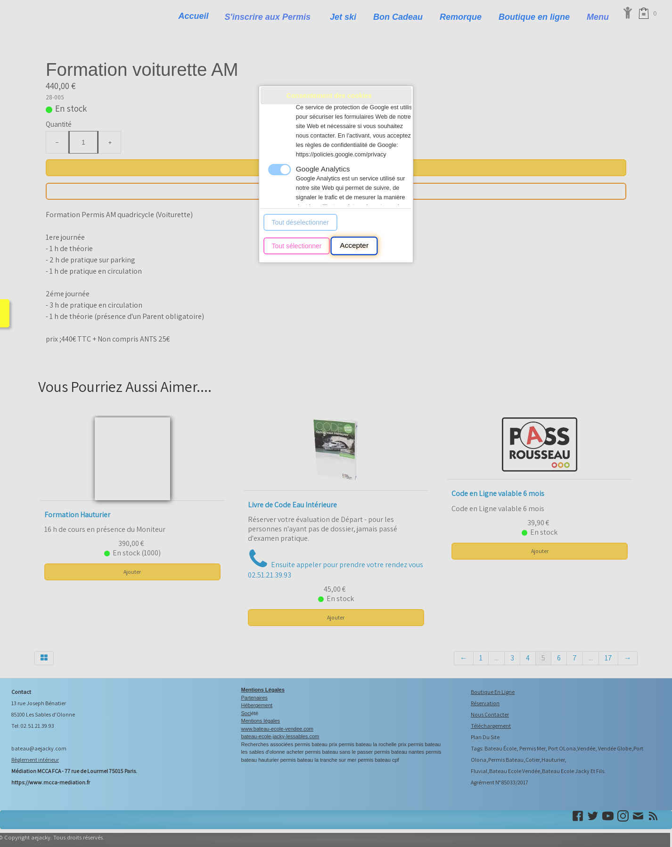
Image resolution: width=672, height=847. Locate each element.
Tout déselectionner (300, 222)
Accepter (354, 246)
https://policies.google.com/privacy (341, 154)
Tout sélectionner (297, 246)
